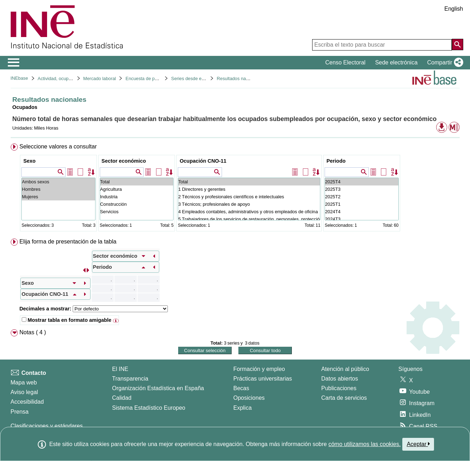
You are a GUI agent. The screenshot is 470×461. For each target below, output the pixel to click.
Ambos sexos (58, 181)
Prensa (20, 412)
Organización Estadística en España (158, 388)
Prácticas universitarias (262, 379)
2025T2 (361, 196)
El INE (120, 369)
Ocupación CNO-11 (203, 161)
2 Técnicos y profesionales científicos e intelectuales (249, 196)
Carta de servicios (344, 398)
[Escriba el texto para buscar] (382, 45)
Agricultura (136, 189)
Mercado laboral (99, 78)
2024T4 (361, 211)
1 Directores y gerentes (249, 189)
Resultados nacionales (240, 78)
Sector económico (124, 161)
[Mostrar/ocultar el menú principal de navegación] (13, 62)
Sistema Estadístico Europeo (148, 408)
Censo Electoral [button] (345, 62)
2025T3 (361, 189)
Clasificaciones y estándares (47, 426)
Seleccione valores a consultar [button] (58, 146)
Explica (242, 408)
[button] (443, 62)
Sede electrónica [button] (396, 62)
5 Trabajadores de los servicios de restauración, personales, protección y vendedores (249, 219)
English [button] (453, 9)
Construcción (136, 204)
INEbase (19, 78)
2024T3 (361, 219)
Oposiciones (249, 398)
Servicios (136, 211)
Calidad (121, 398)
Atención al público (345, 369)
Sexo (29, 161)
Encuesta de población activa (155, 78)
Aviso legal (24, 392)
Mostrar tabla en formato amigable (66, 320)
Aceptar (418, 444)
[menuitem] (235, 189)
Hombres (58, 189)
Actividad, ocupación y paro (66, 78)
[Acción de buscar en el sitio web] (457, 44)
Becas (241, 388)
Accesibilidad (27, 402)
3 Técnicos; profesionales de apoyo (249, 204)
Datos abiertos (339, 379)
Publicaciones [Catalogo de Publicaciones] (339, 388)
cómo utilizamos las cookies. (365, 444)
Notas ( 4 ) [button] (32, 332)
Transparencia (130, 379)
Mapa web (24, 382)
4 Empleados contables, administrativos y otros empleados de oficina (249, 211)
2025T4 (361, 181)
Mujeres (58, 196)
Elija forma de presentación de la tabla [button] (67, 242)
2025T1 (361, 204)
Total (136, 181)
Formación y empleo (259, 369)
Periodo (336, 161)
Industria (136, 196)
